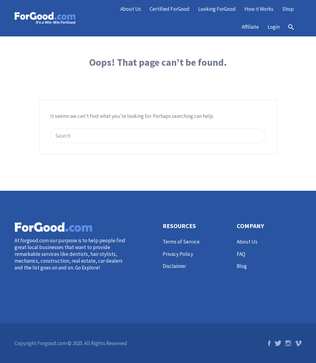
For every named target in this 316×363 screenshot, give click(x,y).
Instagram (288, 343)
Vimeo (298, 343)
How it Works (258, 9)
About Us (130, 9)
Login (274, 26)
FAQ (241, 254)
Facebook (269, 343)
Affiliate (250, 26)
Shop (288, 9)
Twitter (278, 343)
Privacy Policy (178, 254)
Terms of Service (181, 241)
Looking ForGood (217, 9)
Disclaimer (174, 266)
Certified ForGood (169, 9)
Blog (242, 266)
